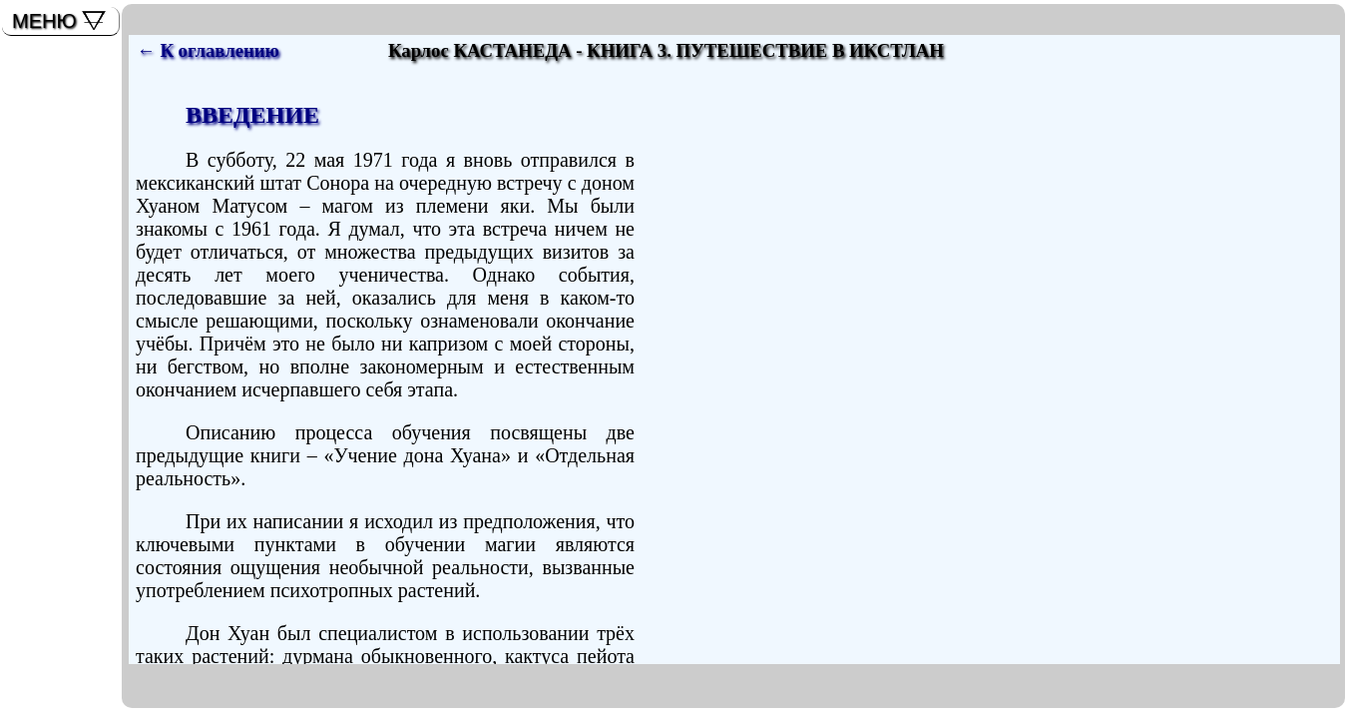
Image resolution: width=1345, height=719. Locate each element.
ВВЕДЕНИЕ (252, 115)
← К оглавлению (208, 50)
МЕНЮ (44, 21)
